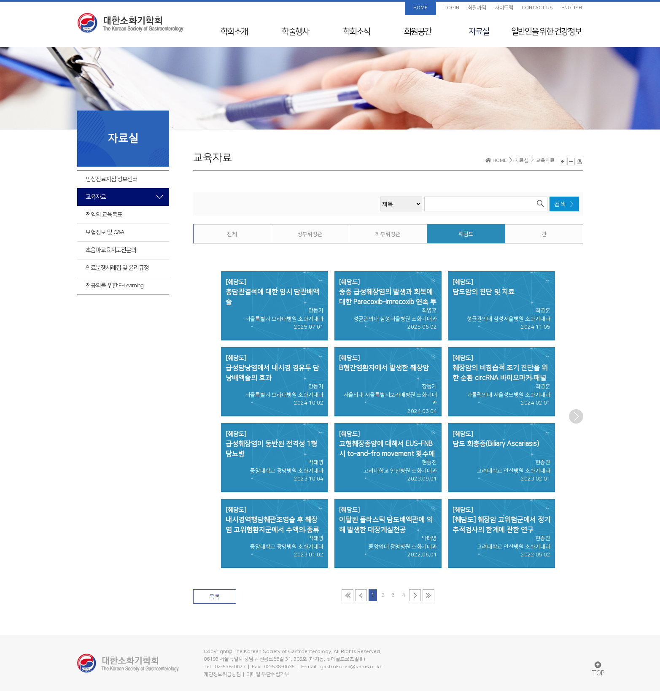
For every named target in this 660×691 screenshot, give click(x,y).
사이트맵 (504, 8)
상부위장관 (310, 234)
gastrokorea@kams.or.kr (351, 666)
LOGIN (451, 8)
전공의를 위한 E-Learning (114, 285)
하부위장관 (388, 234)
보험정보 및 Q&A (105, 232)
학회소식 (356, 31)
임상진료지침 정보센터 (111, 179)
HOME (420, 8)
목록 (214, 597)
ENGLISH (571, 8)
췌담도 (466, 234)
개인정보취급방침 (222, 674)
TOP (598, 669)
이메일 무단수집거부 (267, 674)
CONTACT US (537, 8)
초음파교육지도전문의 (111, 250)
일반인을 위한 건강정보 (546, 31)
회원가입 (477, 8)
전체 (232, 234)
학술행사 (295, 31)
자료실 (479, 31)
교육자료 (96, 197)
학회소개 (234, 31)
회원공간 (417, 31)
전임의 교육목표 (104, 214)
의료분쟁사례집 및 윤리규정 (117, 268)
